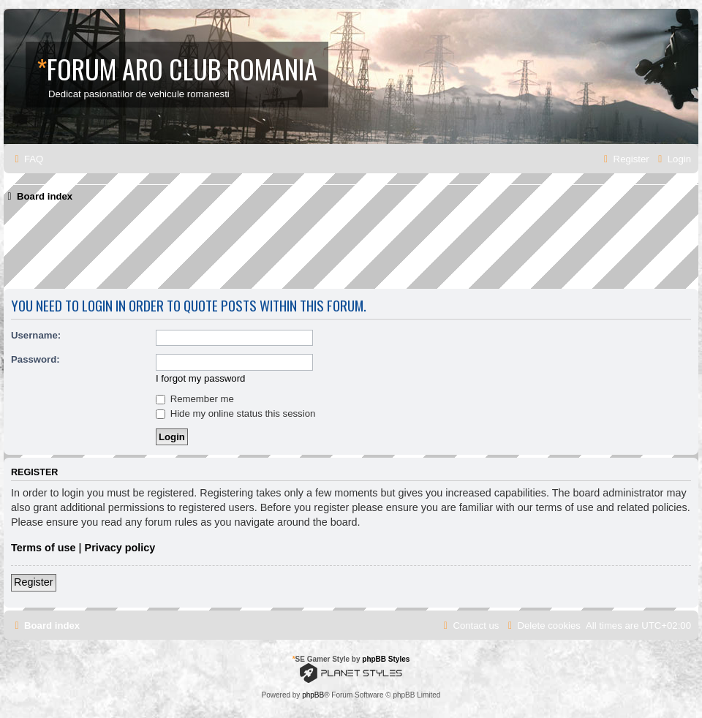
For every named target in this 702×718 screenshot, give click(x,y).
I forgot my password (200, 378)
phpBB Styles (386, 659)
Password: (35, 359)
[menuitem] (27, 159)
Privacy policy (120, 547)
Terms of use (43, 547)
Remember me (195, 398)
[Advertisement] (270, 251)
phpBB (313, 695)
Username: (36, 335)
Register (33, 582)
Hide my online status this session (235, 413)
